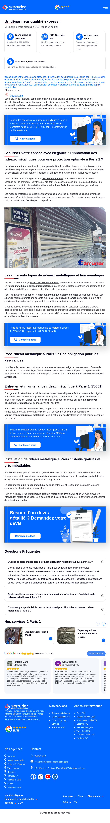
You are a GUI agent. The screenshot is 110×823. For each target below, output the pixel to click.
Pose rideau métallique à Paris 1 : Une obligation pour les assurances (41, 82)
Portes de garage (59, 716)
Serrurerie (56, 720)
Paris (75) (80, 709)
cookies (9, 799)
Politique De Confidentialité (19, 795)
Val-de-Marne (13, 764)
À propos (69, 792)
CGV (20, 799)
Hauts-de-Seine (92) (85, 713)
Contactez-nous (25, 339)
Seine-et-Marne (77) (85, 731)
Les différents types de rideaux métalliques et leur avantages (68, 79)
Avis (84, 798)
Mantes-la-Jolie (14, 776)
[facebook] (33, 773)
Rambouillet (12, 772)
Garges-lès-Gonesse (16, 760)
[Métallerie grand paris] (62, 9)
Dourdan (11, 768)
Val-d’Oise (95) (83, 727)
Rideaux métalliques (61, 709)
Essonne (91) (82, 720)
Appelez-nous (25, 138)
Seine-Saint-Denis (15, 756)
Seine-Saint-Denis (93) (86, 716)
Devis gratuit (14, 96)
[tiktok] (40, 773)
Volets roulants (58, 724)
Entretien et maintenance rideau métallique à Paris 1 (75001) (49, 83)
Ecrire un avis (96, 652)
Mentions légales (14, 791)
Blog (81, 792)
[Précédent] (98, 622)
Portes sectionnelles (60, 713)
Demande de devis (25, 534)
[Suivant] (103, 622)
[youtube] (48, 773)
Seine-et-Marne (14, 784)
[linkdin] (55, 773)
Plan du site (70, 798)
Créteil (10, 780)
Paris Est (11, 753)
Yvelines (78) (82, 734)
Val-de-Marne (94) (84, 724)
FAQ (93, 798)
